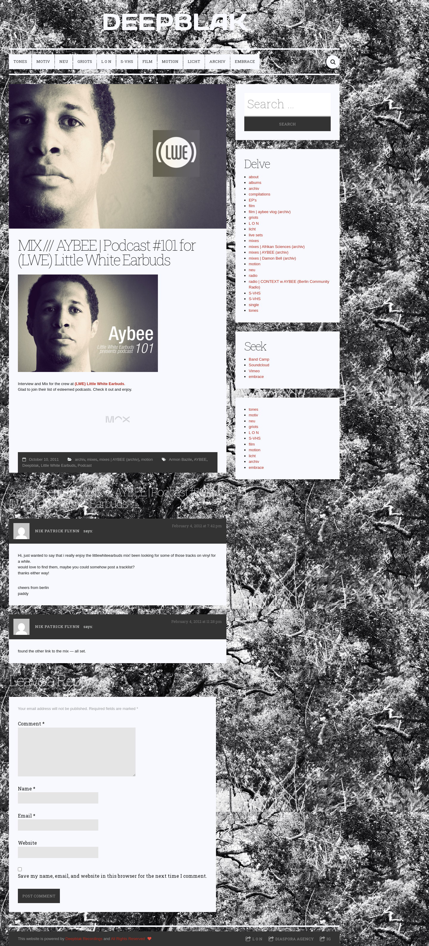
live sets (256, 235)
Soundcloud (259, 365)
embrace (245, 61)
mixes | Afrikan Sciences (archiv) (277, 246)
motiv (43, 61)
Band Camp (259, 359)
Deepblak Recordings (84, 938)
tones (20, 61)
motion (170, 61)
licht (194, 61)
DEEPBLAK (174, 22)
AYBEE (200, 459)
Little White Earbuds (58, 465)
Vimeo (254, 371)
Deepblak (30, 465)
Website (27, 843)
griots (84, 61)
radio (253, 275)
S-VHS (127, 61)
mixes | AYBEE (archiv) (119, 459)
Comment (31, 724)
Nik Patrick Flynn (57, 531)
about (254, 177)
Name (26, 789)
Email (26, 816)
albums (255, 182)
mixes (92, 459)
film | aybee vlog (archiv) (270, 212)
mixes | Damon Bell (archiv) (272, 258)
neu (63, 61)
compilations (259, 194)
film (147, 61)
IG (329, 939)
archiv (217, 61)
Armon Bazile (180, 459)
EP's (253, 200)
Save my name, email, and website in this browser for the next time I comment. (112, 876)
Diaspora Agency (294, 939)
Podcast (85, 465)
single (254, 305)
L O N (106, 61)
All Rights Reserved (128, 938)
